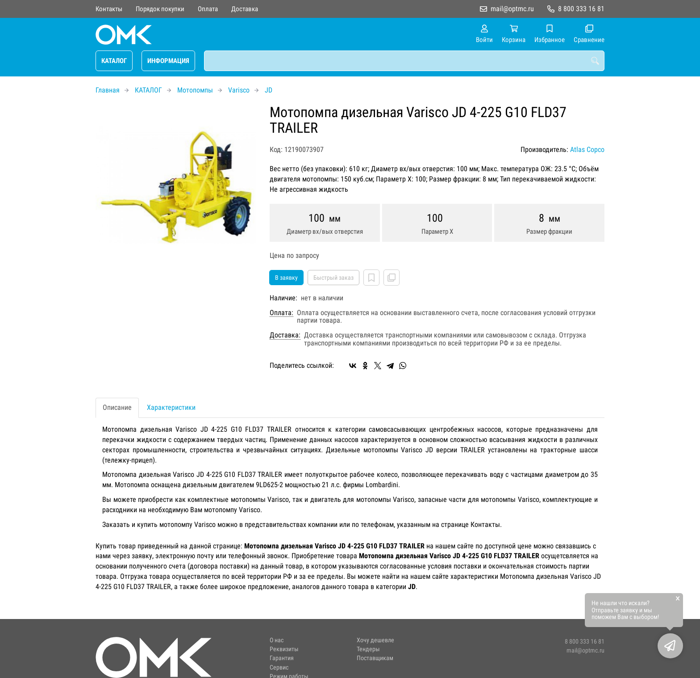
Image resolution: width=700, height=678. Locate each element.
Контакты (109, 9)
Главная (108, 90)
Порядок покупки (160, 9)
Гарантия (282, 658)
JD (268, 90)
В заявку (286, 277)
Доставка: (285, 335)
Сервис (279, 667)
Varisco (239, 90)
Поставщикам (375, 658)
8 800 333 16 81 (581, 8)
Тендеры (368, 649)
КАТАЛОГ (114, 61)
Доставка (244, 9)
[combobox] (404, 61)
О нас (276, 640)
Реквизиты (284, 649)
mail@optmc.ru (512, 8)
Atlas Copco (587, 149)
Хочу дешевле (375, 640)
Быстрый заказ (333, 277)
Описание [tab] (117, 407)
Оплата (208, 9)
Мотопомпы (195, 90)
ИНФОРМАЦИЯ (168, 61)
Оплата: (281, 313)
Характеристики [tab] (171, 407)
